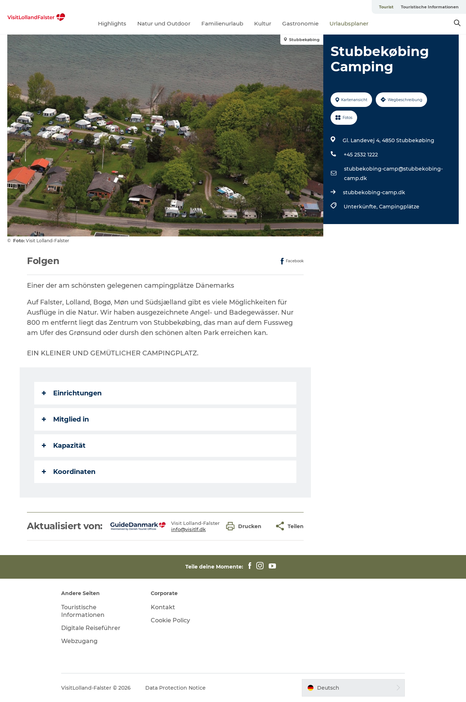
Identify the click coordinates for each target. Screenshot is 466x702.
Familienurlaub (222, 23)
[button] (245, 526)
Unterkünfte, (361, 206)
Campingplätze (399, 206)
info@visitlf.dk (188, 529)
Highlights (112, 23)
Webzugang (79, 641)
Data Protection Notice (175, 688)
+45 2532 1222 (361, 154)
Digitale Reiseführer (91, 628)
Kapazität (64, 446)
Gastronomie (300, 23)
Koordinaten (68, 472)
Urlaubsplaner (348, 23)
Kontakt (163, 607)
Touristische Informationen (430, 6)
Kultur (262, 23)
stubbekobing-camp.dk (374, 192)
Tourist (386, 6)
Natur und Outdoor (163, 23)
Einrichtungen (72, 393)
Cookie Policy (170, 620)
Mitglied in (65, 419)
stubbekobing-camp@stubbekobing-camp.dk (393, 173)
